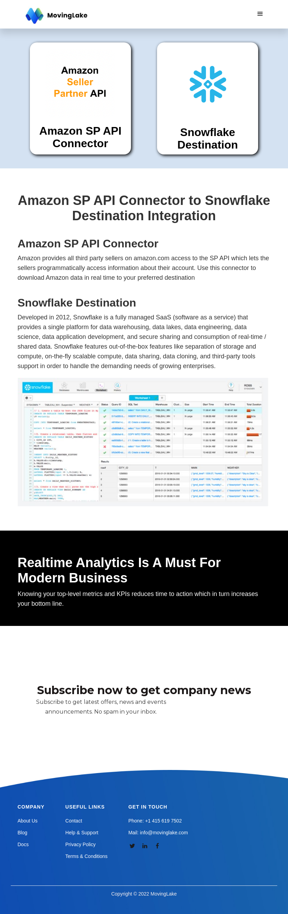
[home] (57, 16)
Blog (22, 832)
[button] (260, 13)
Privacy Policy (80, 844)
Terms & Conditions (86, 856)
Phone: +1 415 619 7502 (155, 821)
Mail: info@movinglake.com (158, 832)
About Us (28, 821)
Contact (73, 821)
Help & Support (81, 832)
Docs (23, 844)
